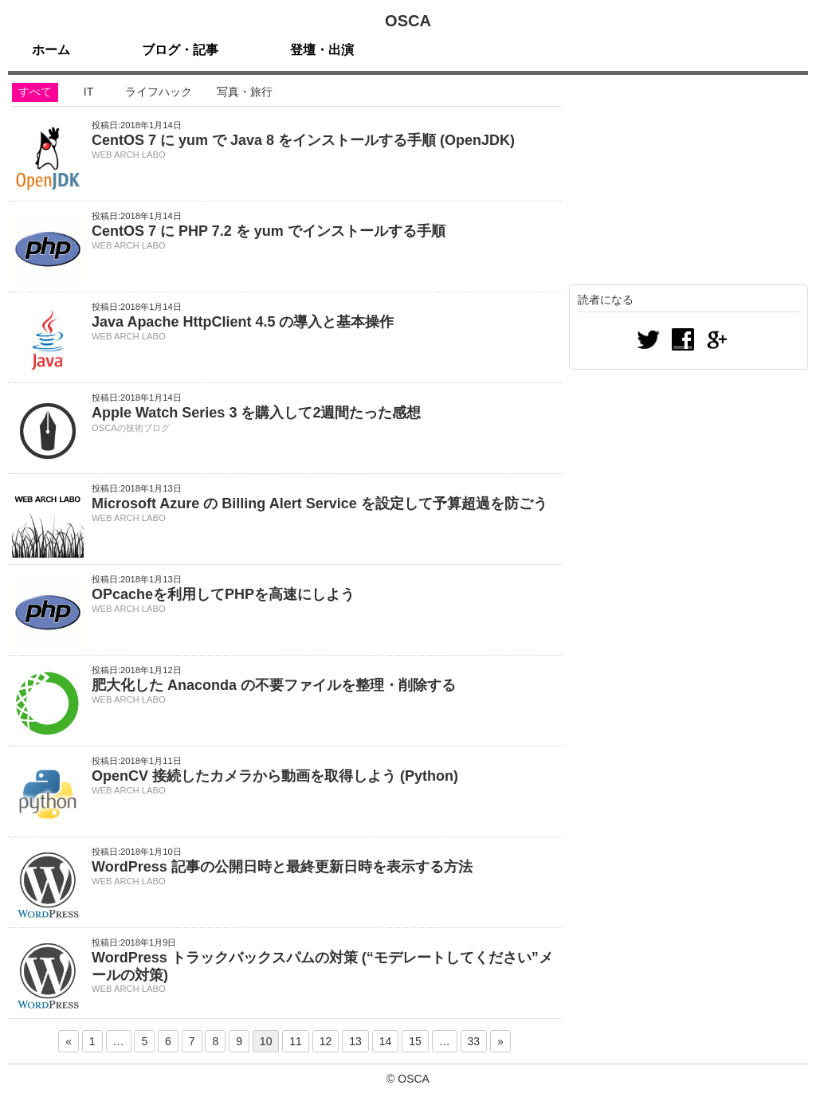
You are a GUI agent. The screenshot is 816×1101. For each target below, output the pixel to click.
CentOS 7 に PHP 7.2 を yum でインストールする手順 (268, 231)
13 (355, 1041)
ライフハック (158, 91)
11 (295, 1041)
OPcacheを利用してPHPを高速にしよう (223, 594)
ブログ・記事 (180, 50)
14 (385, 1041)
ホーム (51, 50)
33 (474, 1041)
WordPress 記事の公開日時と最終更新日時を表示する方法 (282, 867)
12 (326, 1041)
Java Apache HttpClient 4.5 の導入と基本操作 (243, 322)
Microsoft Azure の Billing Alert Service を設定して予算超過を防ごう (319, 503)
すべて (35, 91)
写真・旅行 (245, 91)
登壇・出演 (322, 50)
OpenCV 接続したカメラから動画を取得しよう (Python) (275, 776)
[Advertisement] (688, 182)
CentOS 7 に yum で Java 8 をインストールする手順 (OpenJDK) (303, 140)
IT (88, 91)
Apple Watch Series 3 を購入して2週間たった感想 (256, 413)
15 (415, 1041)
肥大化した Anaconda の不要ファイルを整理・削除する (274, 685)
